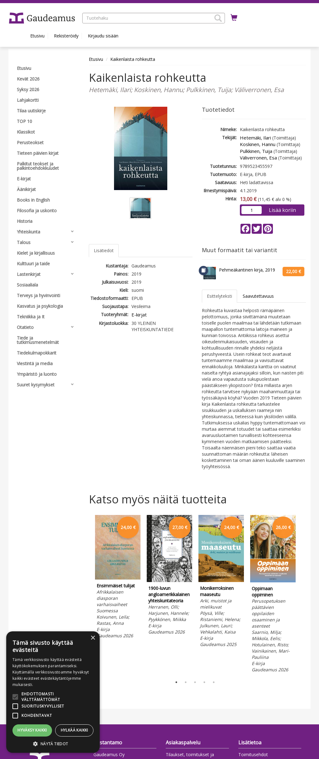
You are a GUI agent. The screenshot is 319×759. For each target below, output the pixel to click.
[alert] (53, 692)
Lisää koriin (282, 210)
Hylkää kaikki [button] (74, 730)
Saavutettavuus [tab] (258, 296)
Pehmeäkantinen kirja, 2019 (247, 270)
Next (303, 594)
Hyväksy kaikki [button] (32, 730)
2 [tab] (186, 682)
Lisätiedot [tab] (104, 250)
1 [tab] (176, 682)
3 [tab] (195, 682)
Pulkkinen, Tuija (256, 151)
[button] (218, 18)
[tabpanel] (118, 578)
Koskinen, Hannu (257, 144)
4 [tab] (204, 682)
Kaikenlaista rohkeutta (132, 59)
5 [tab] (214, 682)
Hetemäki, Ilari (255, 138)
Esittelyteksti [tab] (219, 296)
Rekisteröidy (66, 36)
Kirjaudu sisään (103, 36)
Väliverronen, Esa (258, 157)
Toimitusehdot (253, 754)
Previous (87, 594)
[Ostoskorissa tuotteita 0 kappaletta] (234, 17)
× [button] (92, 638)
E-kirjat (139, 314)
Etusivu (37, 36)
